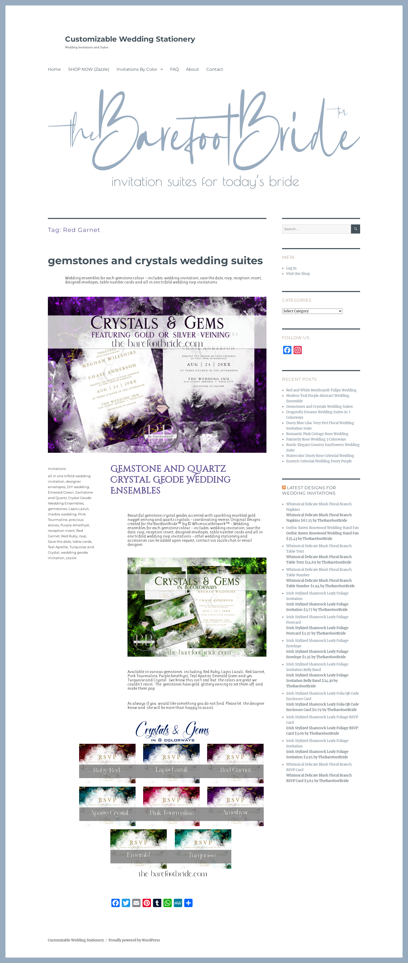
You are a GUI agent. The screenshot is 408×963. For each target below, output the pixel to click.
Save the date (59, 541)
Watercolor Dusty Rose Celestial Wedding (320, 456)
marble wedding (62, 514)
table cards (82, 541)
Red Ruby (69, 536)
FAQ (174, 69)
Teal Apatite (58, 547)
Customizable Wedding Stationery (130, 39)
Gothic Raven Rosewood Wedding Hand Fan (322, 528)
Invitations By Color (137, 69)
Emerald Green (61, 492)
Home (54, 69)
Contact (214, 69)
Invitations (57, 469)
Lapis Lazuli (78, 509)
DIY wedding (78, 487)
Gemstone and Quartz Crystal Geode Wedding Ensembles (70, 497)
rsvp (82, 536)
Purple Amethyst (74, 525)
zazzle (71, 558)
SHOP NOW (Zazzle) (88, 69)
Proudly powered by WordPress (134, 940)
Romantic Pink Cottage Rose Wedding (317, 434)
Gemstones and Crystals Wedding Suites (155, 260)
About (192, 69)
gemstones (57, 509)
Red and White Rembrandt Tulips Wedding (321, 390)
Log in (291, 268)
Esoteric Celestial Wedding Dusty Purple (319, 461)
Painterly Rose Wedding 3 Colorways (316, 439)
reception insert (61, 530)
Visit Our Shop (298, 274)
